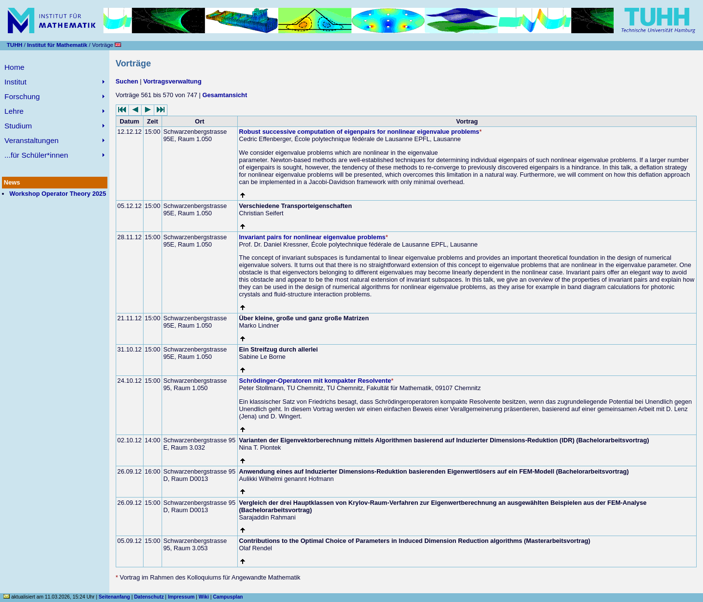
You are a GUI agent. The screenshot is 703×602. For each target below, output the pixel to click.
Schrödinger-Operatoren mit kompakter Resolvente (315, 380)
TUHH (14, 45)
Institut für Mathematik (57, 45)
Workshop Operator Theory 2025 (57, 193)
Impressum (181, 597)
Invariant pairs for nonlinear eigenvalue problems (312, 237)
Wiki (204, 597)
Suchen (127, 81)
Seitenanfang (114, 597)
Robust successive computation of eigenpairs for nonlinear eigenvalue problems (359, 131)
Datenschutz (149, 597)
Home (14, 67)
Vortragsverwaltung (172, 81)
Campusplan (228, 597)
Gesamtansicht (224, 95)
